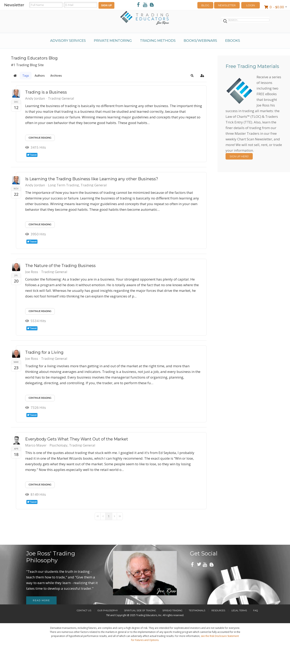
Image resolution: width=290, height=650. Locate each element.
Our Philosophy (107, 610)
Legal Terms (239, 610)
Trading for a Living (44, 352)
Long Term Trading (63, 185)
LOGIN (250, 5)
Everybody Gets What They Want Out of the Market (76, 439)
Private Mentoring (113, 41)
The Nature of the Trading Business (60, 265)
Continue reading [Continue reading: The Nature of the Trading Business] (40, 311)
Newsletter (227, 5)
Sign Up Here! (239, 156)
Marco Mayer (36, 445)
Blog (205, 5)
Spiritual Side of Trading (140, 610)
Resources (218, 610)
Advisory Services (68, 41)
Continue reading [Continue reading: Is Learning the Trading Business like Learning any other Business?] (40, 224)
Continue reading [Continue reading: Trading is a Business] (40, 137)
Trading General (61, 98)
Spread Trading (172, 610)
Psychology (58, 445)
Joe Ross (31, 271)
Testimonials (197, 610)
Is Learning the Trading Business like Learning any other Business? (91, 178)
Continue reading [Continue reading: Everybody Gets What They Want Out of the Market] (40, 484)
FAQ (255, 610)
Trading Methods (158, 41)
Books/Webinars (200, 41)
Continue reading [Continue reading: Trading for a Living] (40, 397)
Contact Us (84, 610)
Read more (41, 600)
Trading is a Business (46, 92)
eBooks (232, 41)
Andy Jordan (35, 98)
